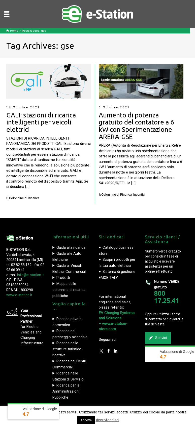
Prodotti (63, 277)
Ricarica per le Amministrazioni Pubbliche (66, 391)
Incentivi (139, 194)
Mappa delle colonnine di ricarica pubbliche (68, 289)
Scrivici (158, 337)
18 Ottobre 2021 (23, 107)
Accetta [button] (86, 420)
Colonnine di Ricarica (24, 198)
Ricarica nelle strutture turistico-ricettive (67, 349)
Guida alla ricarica (70, 247)
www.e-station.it (19, 295)
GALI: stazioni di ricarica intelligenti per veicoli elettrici (41, 122)
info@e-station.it (30, 275)
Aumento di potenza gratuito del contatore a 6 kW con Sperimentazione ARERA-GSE (136, 125)
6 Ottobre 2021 (114, 107)
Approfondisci (107, 420)
